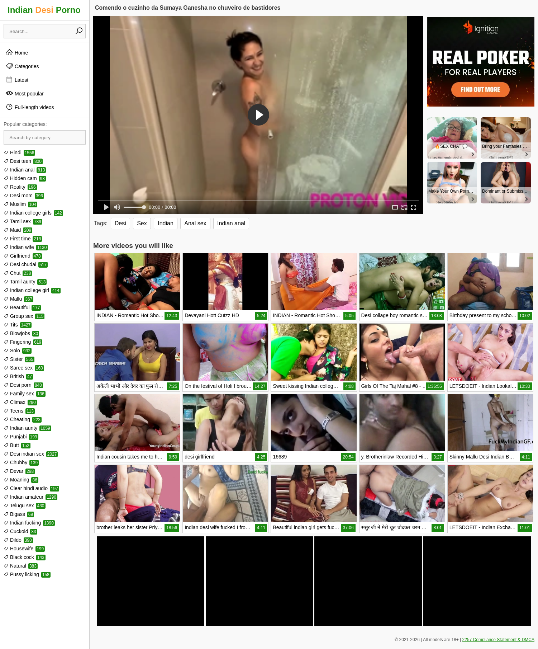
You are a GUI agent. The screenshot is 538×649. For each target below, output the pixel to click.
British (18, 376)
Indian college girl (32, 290)
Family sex (25, 393)
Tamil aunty (25, 281)
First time (23, 238)
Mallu (18, 299)
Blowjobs (21, 333)
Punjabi (21, 436)
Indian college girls (33, 213)
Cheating (23, 419)
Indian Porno (44, 10)
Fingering (23, 342)
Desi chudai (26, 264)
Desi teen (23, 161)
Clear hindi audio (31, 488)
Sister (19, 359)
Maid (18, 230)
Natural (21, 566)
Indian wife (26, 247)
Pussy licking (27, 574)
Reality (20, 187)
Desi (120, 223)
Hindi (19, 152)
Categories (22, 66)
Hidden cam (25, 178)
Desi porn (23, 385)
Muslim (20, 204)
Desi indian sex (31, 454)
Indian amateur (30, 497)
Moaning (21, 480)
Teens (19, 411)
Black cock (25, 557)
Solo (18, 350)
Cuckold (20, 531)
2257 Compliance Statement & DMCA (498, 639)
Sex (142, 223)
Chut (18, 273)
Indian (165, 223)
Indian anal (25, 170)
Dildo (18, 540)
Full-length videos (29, 107)
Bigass (19, 514)
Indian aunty (27, 428)
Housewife (24, 548)
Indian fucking (29, 523)
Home (16, 52)
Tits (18, 325)
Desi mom (24, 195)
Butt (17, 445)
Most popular (24, 93)
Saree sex (24, 368)
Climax (20, 402)
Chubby (21, 462)
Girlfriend (23, 256)
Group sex (24, 316)
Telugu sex (25, 505)
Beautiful (22, 307)
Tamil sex (23, 221)
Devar (19, 471)
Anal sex (195, 223)
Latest (16, 80)
